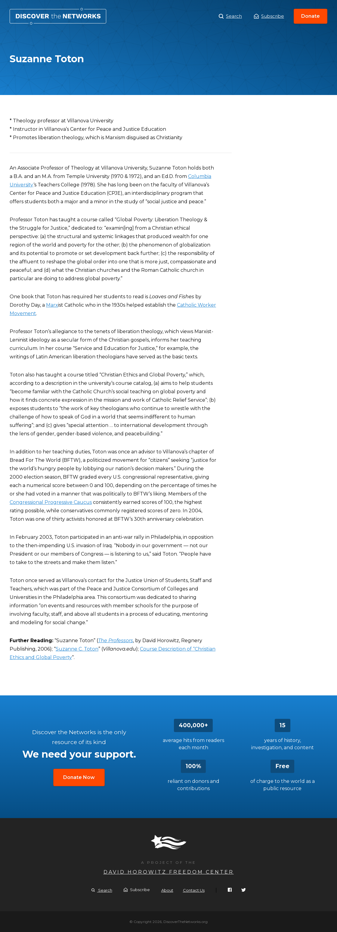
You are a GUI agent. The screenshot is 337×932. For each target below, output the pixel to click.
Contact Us (194, 890)
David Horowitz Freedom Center (169, 872)
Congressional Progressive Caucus (51, 502)
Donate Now (79, 777)
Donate (310, 16)
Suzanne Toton (58, 16)
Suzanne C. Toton (77, 649)
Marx (52, 305)
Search (230, 16)
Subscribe (269, 16)
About (167, 890)
